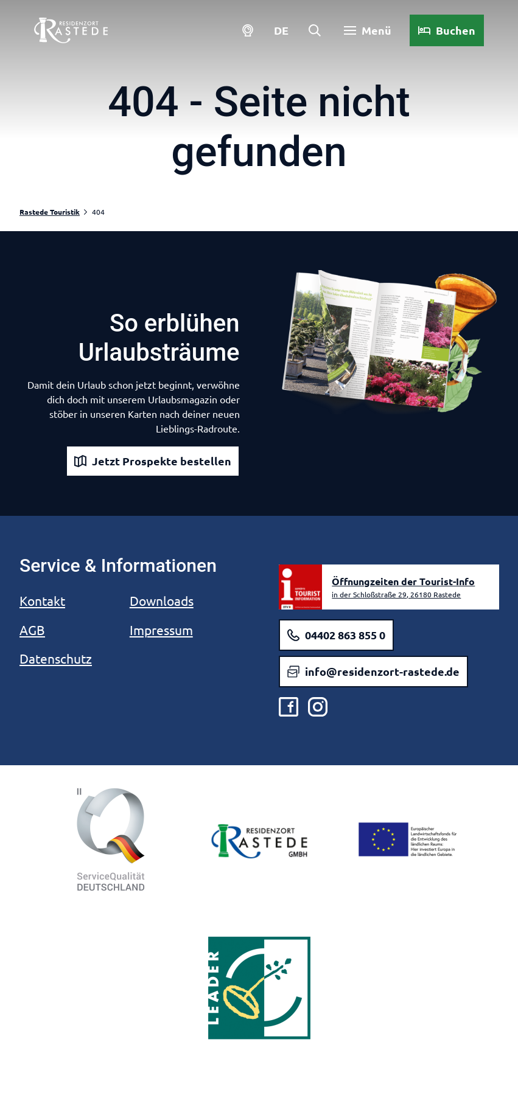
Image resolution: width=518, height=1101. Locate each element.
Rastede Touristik (49, 212)
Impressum (161, 629)
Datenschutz (55, 658)
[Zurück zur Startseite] (76, 35)
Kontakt (42, 600)
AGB (32, 629)
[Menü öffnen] (363, 35)
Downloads (162, 600)
